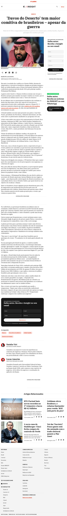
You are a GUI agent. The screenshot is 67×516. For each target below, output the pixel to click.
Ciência (46, 452)
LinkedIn (25, 485)
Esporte (46, 455)
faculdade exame (8, 480)
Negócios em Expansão (28, 475)
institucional (4, 514)
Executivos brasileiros (15, 332)
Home (2, 452)
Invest (2, 473)
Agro (4, 505)
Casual (46, 449)
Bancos (4, 332)
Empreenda (6, 508)
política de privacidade (31, 514)
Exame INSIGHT (5, 465)
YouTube (25, 483)
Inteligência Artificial (6, 471)
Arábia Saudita (27, 332)
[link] (6, 72)
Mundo (46, 460)
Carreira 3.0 (6, 492)
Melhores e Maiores (27, 467)
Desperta (5, 495)
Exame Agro (4, 468)
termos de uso (12, 514)
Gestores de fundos (7, 336)
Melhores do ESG (27, 472)
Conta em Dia (26, 455)
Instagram (25, 488)
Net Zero (46, 463)
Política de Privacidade (23, 323)
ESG (2, 463)
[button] (2, 7)
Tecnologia (47, 468)
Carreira (3, 457)
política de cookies (20, 514)
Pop (45, 465)
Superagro (25, 469)
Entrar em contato (27, 497)
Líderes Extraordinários (29, 452)
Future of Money (48, 457)
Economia (3, 460)
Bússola (25, 460)
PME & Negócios (5, 476)
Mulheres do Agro (27, 457)
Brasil (2, 455)
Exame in (5, 489)
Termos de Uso (15, 323)
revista (5, 483)
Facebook (25, 491)
